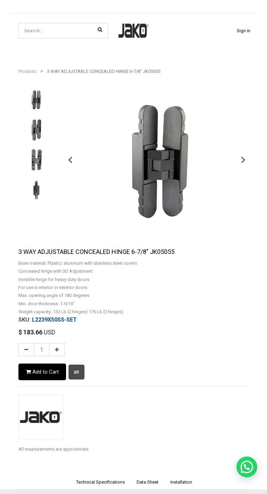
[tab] (100, 338)
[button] (76, 227)
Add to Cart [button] (42, 227)
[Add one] (57, 205)
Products (27, 71)
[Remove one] (26, 205)
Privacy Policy (133, 440)
